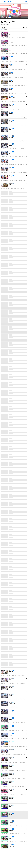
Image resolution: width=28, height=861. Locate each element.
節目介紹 (3, 27)
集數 (2, 29)
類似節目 (5, 29)
